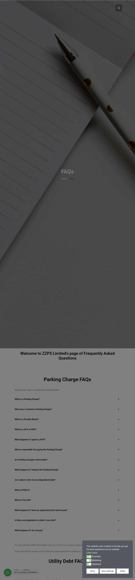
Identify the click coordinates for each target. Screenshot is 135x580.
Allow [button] (122, 571)
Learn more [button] (91, 552)
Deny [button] (92, 571)
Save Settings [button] (107, 571)
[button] (88, 556)
